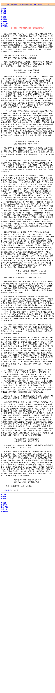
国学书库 (4, 21)
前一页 (3, 11)
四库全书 (16, 4)
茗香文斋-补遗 (38, 4)
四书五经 (9, 4)
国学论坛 (4, 26)
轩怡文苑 (46, 4)
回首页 (3, 17)
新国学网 (4, 19)
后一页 (3, 9)
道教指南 (23, 4)
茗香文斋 (29, 4)
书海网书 (7, 490)
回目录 (3, 13)
